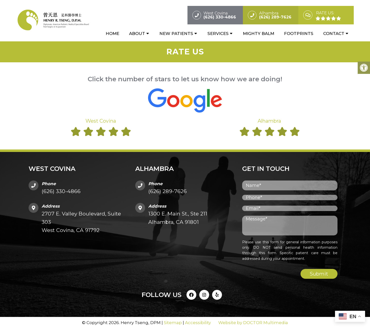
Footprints (298, 33)
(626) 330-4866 (61, 192)
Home (112, 33)
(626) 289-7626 (167, 192)
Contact (333, 33)
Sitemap (173, 322)
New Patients (176, 33)
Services (218, 33)
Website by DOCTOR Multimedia (253, 322)
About (137, 33)
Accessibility (198, 322)
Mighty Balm (258, 33)
